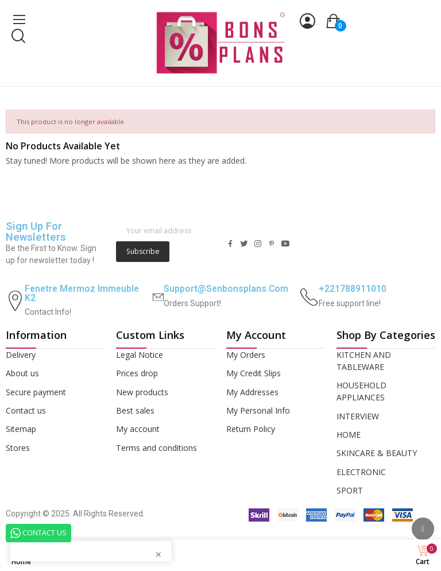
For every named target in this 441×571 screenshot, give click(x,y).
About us (22, 373)
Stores (18, 447)
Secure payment (36, 392)
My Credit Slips (253, 373)
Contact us (26, 410)
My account (138, 428)
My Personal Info (258, 410)
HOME (348, 434)
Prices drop (137, 373)
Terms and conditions (156, 447)
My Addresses (252, 392)
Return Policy (250, 428)
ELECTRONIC (361, 471)
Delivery (21, 354)
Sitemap (21, 428)
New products (142, 392)
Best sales (135, 410)
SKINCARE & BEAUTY (376, 452)
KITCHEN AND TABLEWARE (363, 360)
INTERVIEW (357, 416)
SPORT (349, 490)
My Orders (245, 354)
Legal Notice (139, 354)
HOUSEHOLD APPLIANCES (361, 391)
